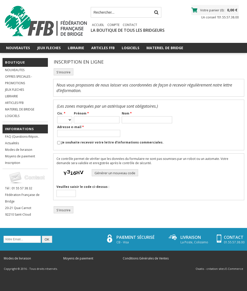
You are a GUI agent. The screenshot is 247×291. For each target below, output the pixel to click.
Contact (130, 25)
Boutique (15, 62)
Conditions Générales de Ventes (146, 258)
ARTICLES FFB (103, 47)
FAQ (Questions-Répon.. (22, 136)
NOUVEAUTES (18, 47)
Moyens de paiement (20, 156)
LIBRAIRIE (76, 47)
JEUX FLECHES (49, 47)
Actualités (12, 143)
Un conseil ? (220, 17)
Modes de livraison (18, 150)
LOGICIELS (130, 47)
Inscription (12, 163)
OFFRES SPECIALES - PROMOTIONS (18, 79)
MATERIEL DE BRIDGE (164, 47)
